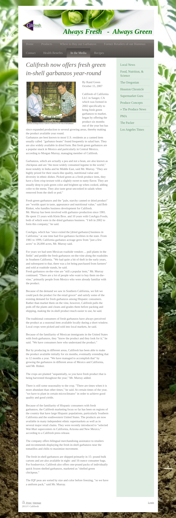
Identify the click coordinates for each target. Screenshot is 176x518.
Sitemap (37, 502)
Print (27, 502)
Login (151, 502)
